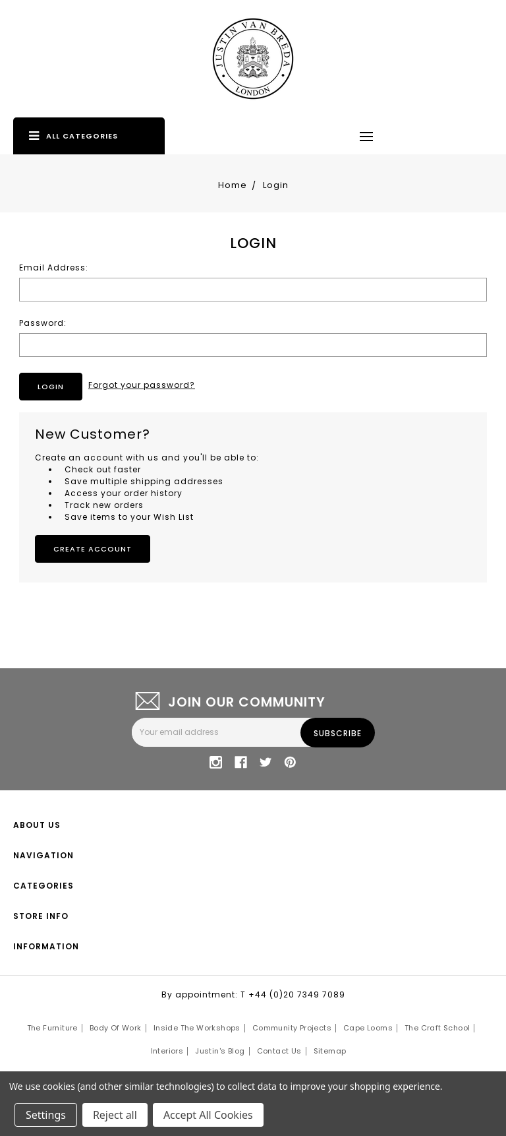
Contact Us (279, 1051)
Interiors (167, 1051)
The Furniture (52, 1028)
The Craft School (437, 1028)
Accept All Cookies (208, 1115)
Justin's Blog (219, 1051)
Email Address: (53, 267)
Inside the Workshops (197, 1028)
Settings (46, 1115)
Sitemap (330, 1051)
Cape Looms (368, 1028)
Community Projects (291, 1028)
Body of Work (116, 1028)
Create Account (92, 549)
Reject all (115, 1115)
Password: (43, 323)
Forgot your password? (141, 385)
